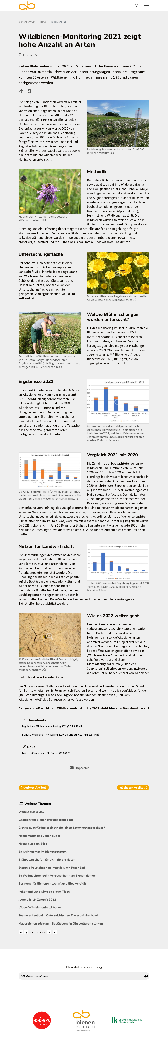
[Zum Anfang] (21, 932)
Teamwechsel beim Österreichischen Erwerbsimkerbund (58, 915)
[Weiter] (49, 932)
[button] (22, 91)
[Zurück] (26, 932)
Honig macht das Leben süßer (39, 836)
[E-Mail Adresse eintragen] (81, 976)
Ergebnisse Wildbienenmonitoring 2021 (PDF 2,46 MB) (52, 726)
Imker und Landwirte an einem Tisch (44, 892)
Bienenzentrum (27, 21)
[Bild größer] (118, 123)
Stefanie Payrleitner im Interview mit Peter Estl (52, 868)
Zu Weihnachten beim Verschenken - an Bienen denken (58, 876)
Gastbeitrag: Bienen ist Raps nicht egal (46, 820)
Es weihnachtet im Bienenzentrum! (43, 852)
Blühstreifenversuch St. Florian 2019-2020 (46, 753)
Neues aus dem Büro (33, 844)
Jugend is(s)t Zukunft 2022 (37, 900)
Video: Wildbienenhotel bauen (40, 908)
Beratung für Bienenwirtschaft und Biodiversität (52, 884)
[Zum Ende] (55, 932)
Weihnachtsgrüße (31, 812)
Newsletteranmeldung (84, 967)
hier (112, 708)
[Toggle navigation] (137, 5)
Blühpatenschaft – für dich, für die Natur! (47, 860)
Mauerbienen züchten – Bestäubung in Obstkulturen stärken (61, 924)
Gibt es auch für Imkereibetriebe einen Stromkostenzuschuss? (62, 828)
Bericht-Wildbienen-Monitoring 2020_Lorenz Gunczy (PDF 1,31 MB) (60, 734)
